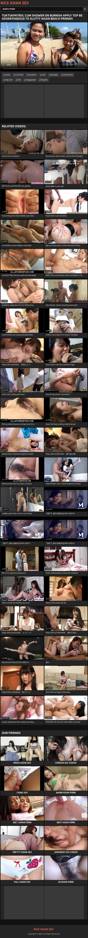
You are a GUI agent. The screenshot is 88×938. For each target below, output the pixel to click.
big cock (9, 80)
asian (8, 75)
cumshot (19, 75)
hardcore (33, 75)
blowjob (54, 75)
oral (44, 75)
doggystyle (31, 80)
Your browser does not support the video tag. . (44, 46)
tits (19, 80)
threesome (68, 75)
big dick (44, 80)
